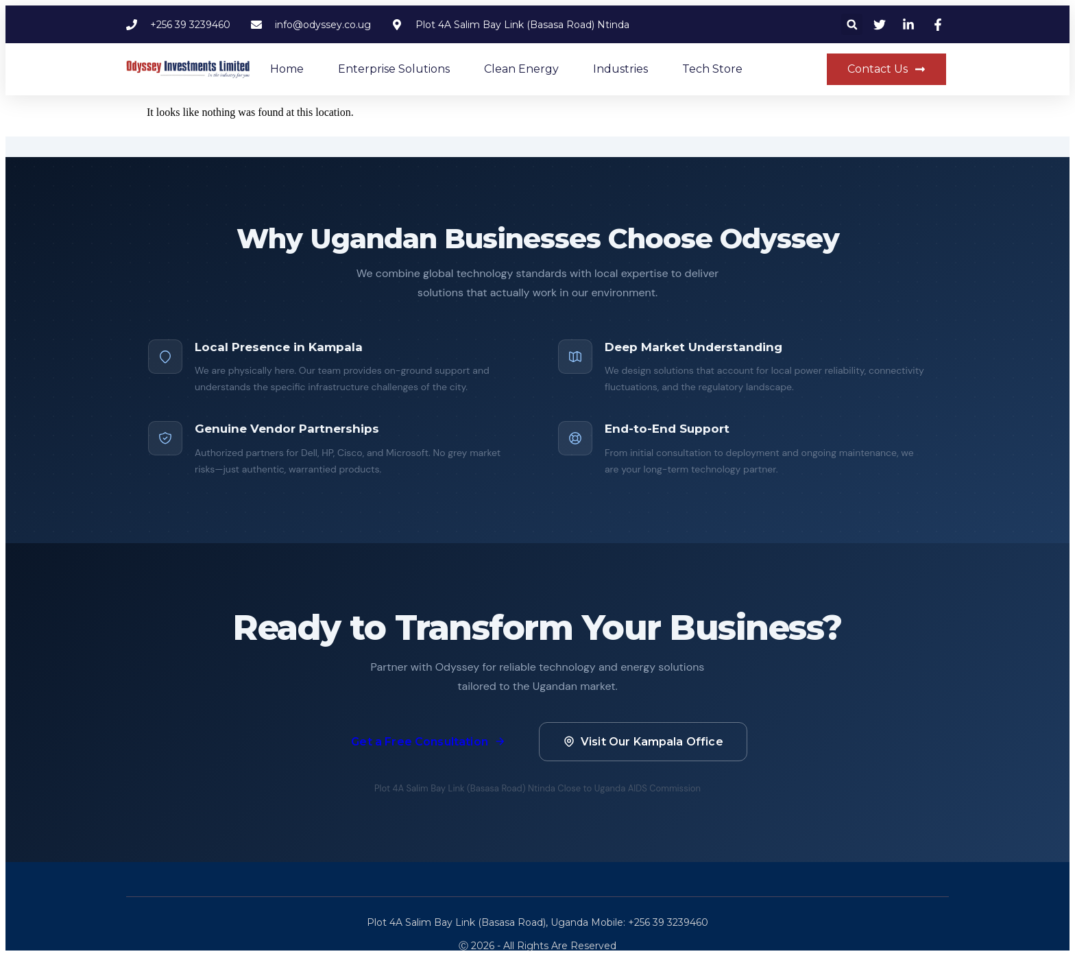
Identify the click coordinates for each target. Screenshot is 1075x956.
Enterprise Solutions (394, 68)
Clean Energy (521, 68)
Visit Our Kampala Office (643, 741)
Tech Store (712, 68)
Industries (620, 68)
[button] (851, 24)
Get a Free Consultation (428, 741)
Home (287, 68)
